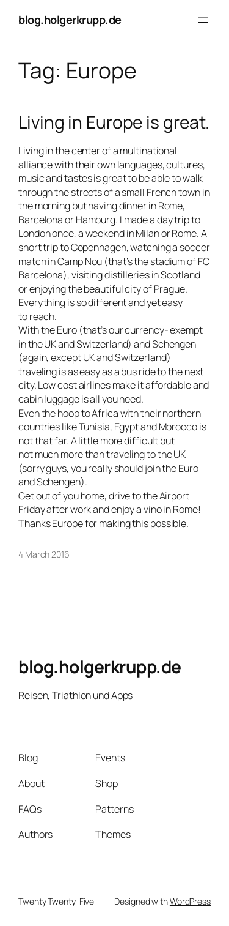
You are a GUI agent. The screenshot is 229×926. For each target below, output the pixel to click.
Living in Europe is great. (113, 122)
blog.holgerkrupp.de (70, 19)
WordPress (190, 901)
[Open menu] (203, 20)
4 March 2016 (44, 554)
